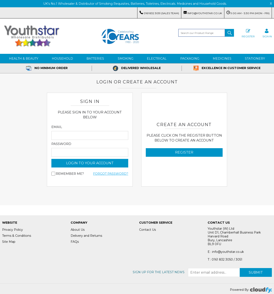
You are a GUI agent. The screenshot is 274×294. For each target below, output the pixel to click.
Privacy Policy (12, 230)
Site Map (8, 242)
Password (61, 144)
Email (56, 127)
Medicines (222, 58)
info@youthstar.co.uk (202, 13)
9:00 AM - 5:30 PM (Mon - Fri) (248, 13)
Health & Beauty (23, 58)
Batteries (95, 58)
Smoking (125, 58)
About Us (78, 230)
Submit (256, 272)
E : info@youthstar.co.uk (226, 252)
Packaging (189, 58)
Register (248, 33)
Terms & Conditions (16, 236)
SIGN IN (267, 33)
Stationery (255, 58)
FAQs (75, 242)
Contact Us (147, 230)
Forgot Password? (110, 174)
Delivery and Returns (86, 236)
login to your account (90, 163)
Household (62, 58)
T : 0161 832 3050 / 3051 (225, 259)
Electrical (157, 58)
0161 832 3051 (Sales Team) (159, 13)
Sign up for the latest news (159, 272)
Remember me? (70, 174)
